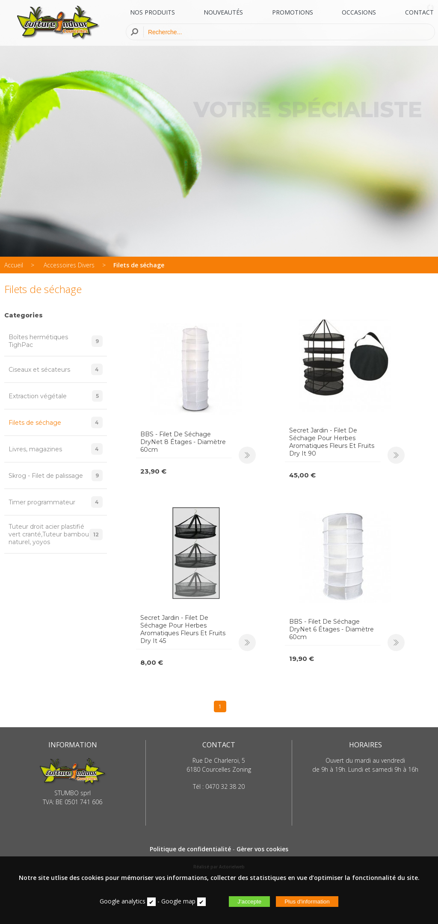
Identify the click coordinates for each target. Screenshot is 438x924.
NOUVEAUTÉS (223, 12)
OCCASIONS (359, 12)
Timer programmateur (56, 502)
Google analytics (122, 901)
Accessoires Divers (69, 265)
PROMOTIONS (292, 12)
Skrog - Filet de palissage (56, 475)
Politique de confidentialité (190, 849)
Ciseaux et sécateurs (56, 369)
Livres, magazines (56, 449)
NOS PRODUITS (152, 12)
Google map (178, 901)
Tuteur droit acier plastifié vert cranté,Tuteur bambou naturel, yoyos (56, 534)
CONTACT (419, 12)
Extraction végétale (56, 396)
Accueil (13, 265)
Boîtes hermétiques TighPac (56, 341)
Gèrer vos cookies (262, 849)
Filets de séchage (138, 265)
